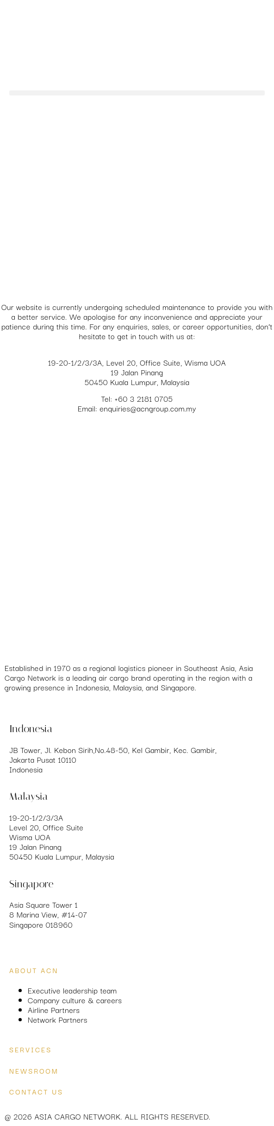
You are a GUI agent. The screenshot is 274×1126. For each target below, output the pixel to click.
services (30, 1049)
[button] (137, 92)
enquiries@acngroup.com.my (148, 408)
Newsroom (34, 1070)
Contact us (36, 1091)
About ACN (33, 970)
